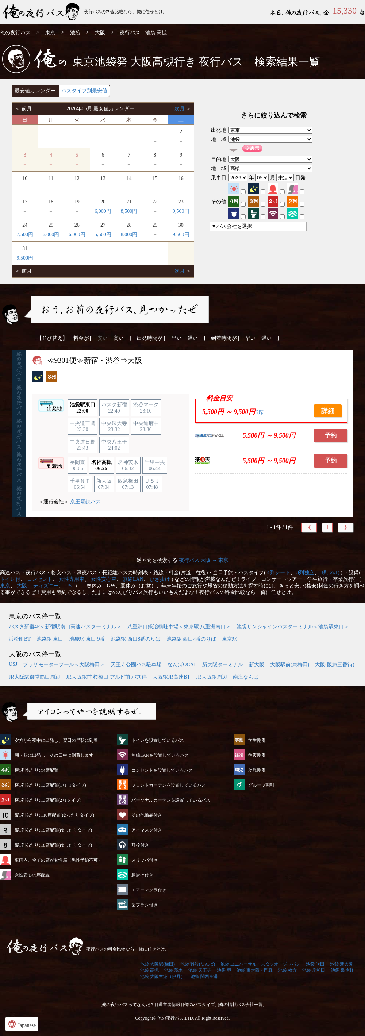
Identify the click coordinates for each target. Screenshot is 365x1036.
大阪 (100, 32)
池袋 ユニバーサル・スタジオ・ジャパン (260, 964)
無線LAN (133, 579)
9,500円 (181, 211)
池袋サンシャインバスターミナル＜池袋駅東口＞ (293, 626)
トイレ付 (10, 579)
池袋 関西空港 (204, 976)
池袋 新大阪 (341, 964)
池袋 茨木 (173, 970)
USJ (69, 585)
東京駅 (229, 639)
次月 (180, 108)
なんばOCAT (182, 664)
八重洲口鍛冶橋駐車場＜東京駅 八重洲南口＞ (179, 626)
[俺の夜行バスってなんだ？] (128, 1004)
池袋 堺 (224, 970)
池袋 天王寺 (199, 970)
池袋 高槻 (149, 970)
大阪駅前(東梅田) (289, 664)
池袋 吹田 (315, 964)
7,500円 (24, 234)
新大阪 (256, 664)
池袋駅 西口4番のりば (191, 639)
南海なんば (245, 677)
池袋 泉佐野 (342, 970)
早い (177, 338)
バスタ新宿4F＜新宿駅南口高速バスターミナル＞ (65, 626)
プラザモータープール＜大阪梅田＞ (64, 664)
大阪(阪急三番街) (334, 664)
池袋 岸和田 (313, 970)
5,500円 (103, 234)
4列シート (278, 572)
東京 (50, 32)
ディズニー (46, 585)
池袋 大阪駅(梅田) (157, 964)
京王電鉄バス (85, 501)
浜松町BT (20, 639)
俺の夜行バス (15, 32)
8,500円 (129, 211)
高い (119, 338)
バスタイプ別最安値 (84, 90)
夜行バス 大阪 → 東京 (204, 560)
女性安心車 (103, 579)
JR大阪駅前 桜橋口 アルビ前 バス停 (106, 677)
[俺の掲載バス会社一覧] (241, 1004)
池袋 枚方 (287, 970)
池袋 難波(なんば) (197, 964)
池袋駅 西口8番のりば (136, 639)
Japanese (22, 1024)
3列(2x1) (330, 572)
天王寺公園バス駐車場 (136, 664)
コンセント (40, 579)
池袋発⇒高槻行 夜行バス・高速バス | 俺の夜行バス (42, 12)
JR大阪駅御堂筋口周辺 (34, 677)
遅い (193, 338)
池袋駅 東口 (50, 639)
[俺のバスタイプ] (200, 1004)
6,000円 (103, 211)
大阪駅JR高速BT (171, 677)
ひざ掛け (160, 579)
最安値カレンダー (35, 90)
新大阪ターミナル (222, 664)
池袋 (75, 32)
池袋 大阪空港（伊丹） (162, 976)
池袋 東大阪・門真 (255, 970)
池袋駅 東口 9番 (87, 639)
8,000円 (129, 234)
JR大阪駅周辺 (211, 677)
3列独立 (305, 572)
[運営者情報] (169, 1004)
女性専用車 (71, 579)
